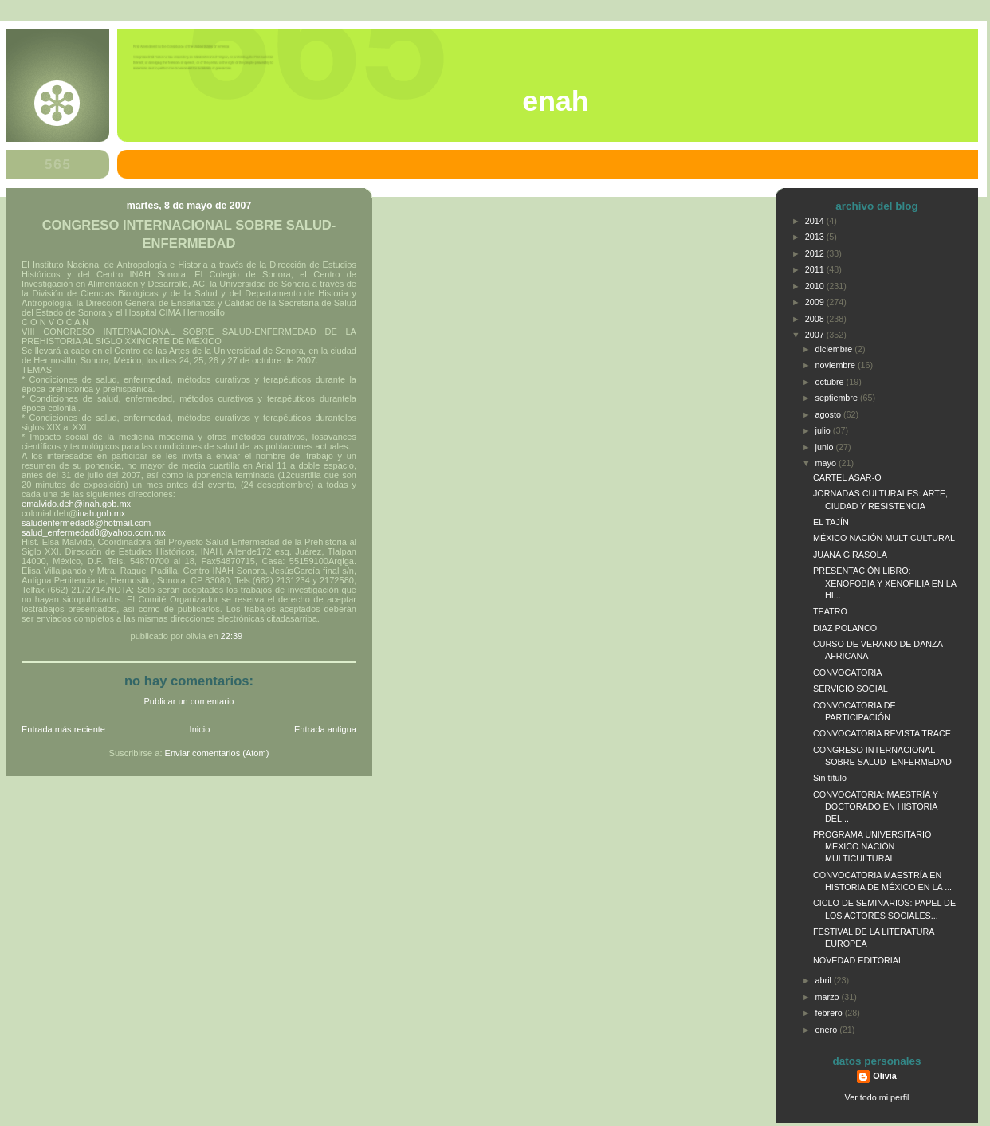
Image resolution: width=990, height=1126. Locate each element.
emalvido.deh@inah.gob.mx (76, 503)
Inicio (200, 729)
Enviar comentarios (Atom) (217, 753)
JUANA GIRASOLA (850, 554)
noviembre (836, 365)
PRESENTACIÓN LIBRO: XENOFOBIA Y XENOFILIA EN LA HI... (884, 582)
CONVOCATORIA (847, 672)
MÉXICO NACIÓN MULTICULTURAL (884, 538)
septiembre (837, 397)
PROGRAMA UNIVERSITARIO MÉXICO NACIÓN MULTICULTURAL (872, 846)
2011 (816, 269)
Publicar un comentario (189, 701)
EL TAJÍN (831, 522)
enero (827, 1029)
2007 (816, 334)
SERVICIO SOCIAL (850, 688)
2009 (816, 302)
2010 (816, 286)
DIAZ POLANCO (845, 628)
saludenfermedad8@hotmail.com (86, 523)
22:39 (232, 636)
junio (825, 447)
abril (824, 980)
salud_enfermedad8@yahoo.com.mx (94, 532)
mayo (827, 463)
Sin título (830, 778)
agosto (829, 414)
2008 (816, 319)
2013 (816, 236)
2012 (816, 253)
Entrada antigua (325, 729)
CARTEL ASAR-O (847, 477)
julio (824, 430)
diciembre (835, 349)
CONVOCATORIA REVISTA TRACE (882, 733)
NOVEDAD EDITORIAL (858, 960)
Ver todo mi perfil (877, 1097)
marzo (828, 997)
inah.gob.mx (101, 513)
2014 (816, 221)
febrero (830, 1013)
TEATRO (830, 611)
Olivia (884, 1076)
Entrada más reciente (63, 729)
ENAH (555, 101)
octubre (831, 381)
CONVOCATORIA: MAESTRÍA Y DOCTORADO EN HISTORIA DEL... (875, 806)
